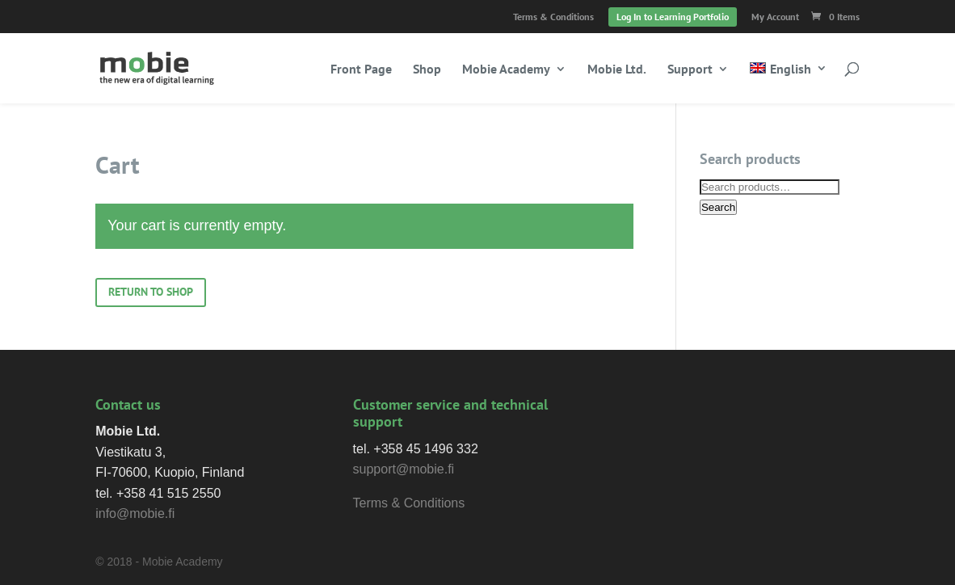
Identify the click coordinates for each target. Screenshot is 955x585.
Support (690, 70)
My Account (775, 17)
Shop (427, 70)
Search (718, 207)
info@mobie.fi (135, 513)
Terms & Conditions (553, 17)
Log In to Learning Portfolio (672, 17)
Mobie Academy (506, 70)
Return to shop (150, 291)
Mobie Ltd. (616, 70)
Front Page (361, 70)
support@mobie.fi (404, 469)
